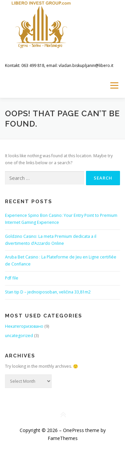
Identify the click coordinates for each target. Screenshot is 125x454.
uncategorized (19, 335)
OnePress (73, 430)
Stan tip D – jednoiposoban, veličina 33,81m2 (48, 292)
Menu (113, 85)
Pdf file (11, 278)
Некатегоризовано (24, 326)
